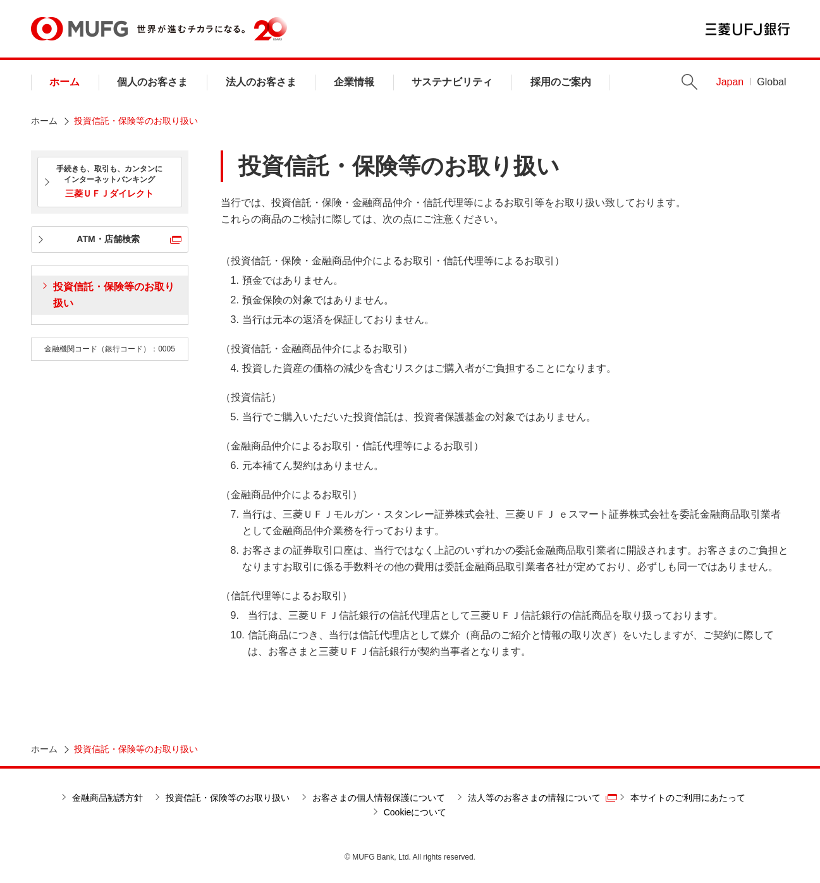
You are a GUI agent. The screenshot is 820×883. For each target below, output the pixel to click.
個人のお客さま (152, 81)
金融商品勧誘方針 (107, 798)
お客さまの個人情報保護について (378, 798)
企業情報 (354, 81)
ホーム (64, 81)
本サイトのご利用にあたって (687, 798)
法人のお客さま (261, 81)
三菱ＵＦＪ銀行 (748, 29)
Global (771, 81)
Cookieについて (415, 812)
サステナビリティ (452, 81)
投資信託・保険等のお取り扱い (113, 294)
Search (689, 82)
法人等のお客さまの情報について (534, 798)
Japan (730, 81)
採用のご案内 (560, 81)
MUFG (79, 28)
